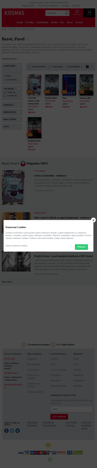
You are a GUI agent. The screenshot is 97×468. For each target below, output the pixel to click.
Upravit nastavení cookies (16, 246)
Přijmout (81, 247)
